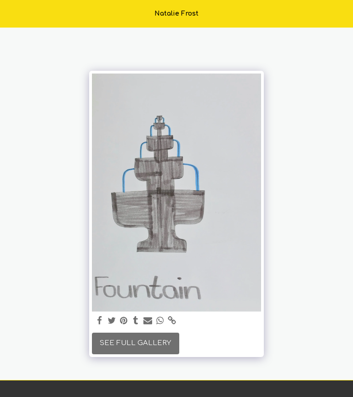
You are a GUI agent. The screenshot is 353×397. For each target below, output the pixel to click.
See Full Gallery (135, 343)
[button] (10, 13)
